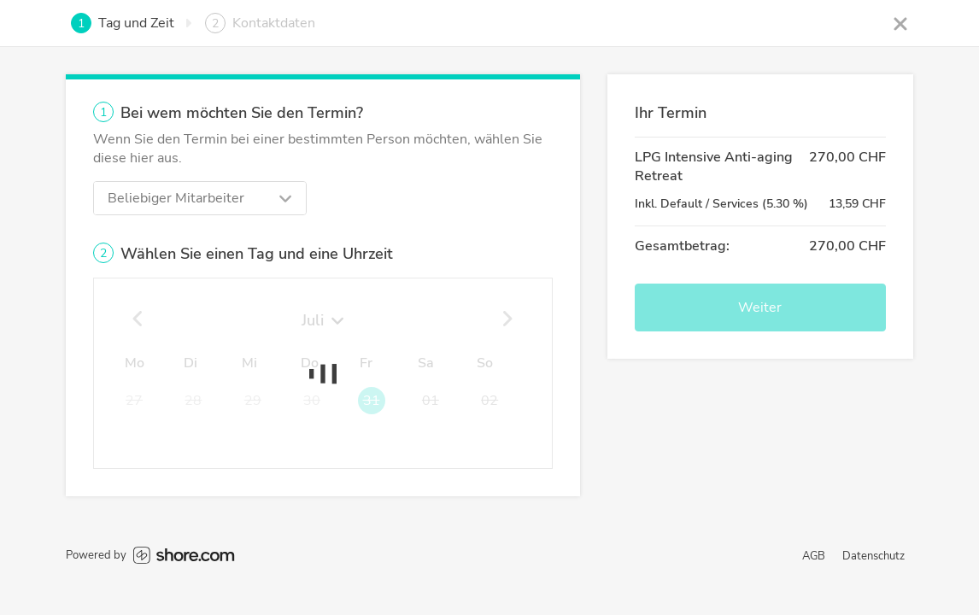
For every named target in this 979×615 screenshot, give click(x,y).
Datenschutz (873, 556)
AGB (813, 556)
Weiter (760, 307)
